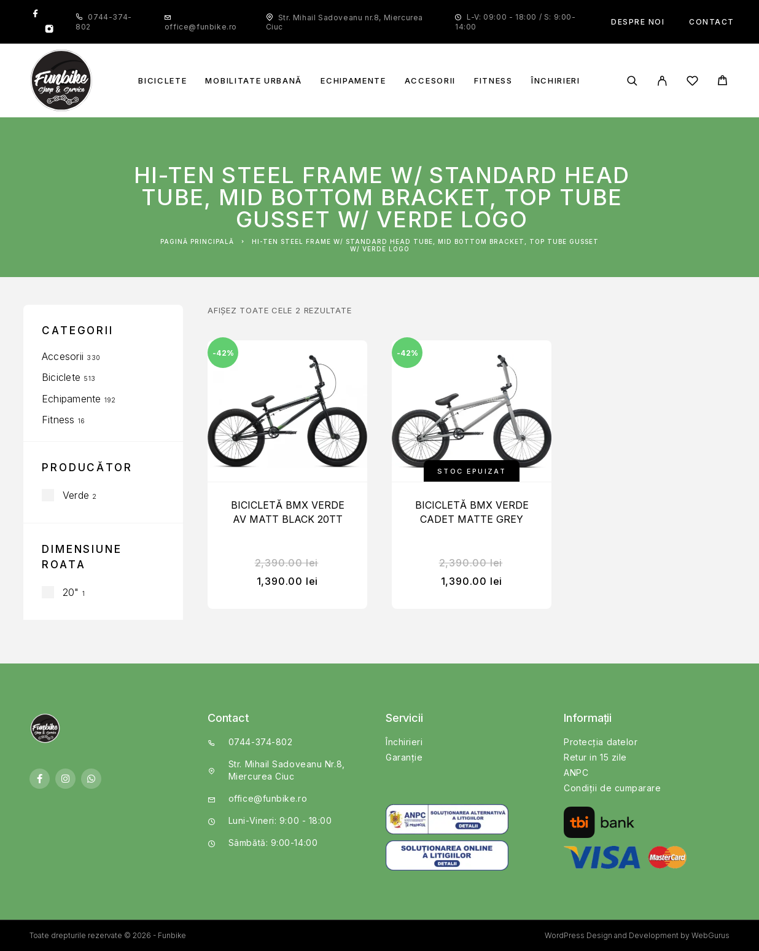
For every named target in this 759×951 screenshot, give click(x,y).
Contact (711, 21)
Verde (76, 495)
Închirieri (555, 80)
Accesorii (430, 80)
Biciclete (162, 80)
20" (71, 592)
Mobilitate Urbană (253, 80)
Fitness (493, 80)
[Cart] (722, 82)
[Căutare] (632, 81)
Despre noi (637, 21)
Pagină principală (197, 241)
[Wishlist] (692, 82)
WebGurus (710, 935)
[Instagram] (49, 30)
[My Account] (662, 81)
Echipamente (353, 80)
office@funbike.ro (201, 26)
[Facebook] (36, 14)
